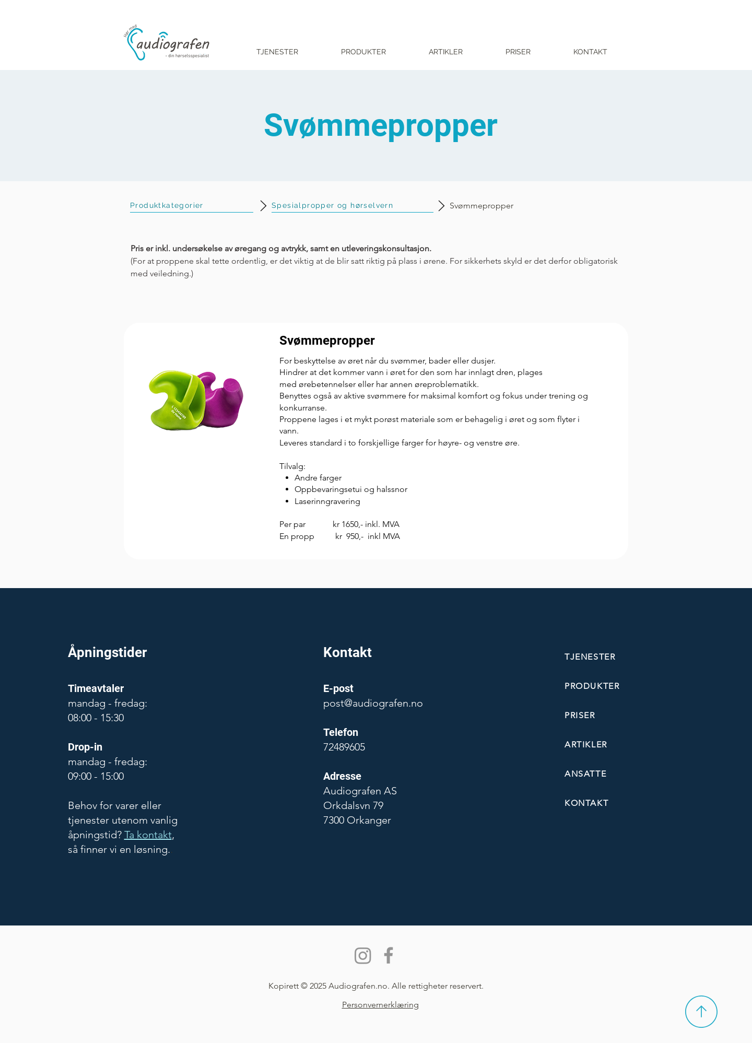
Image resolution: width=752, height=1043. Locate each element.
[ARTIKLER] (626, 744)
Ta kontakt (148, 834)
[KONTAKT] (626, 803)
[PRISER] (626, 715)
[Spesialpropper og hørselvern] (352, 205)
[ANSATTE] (626, 774)
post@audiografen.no (373, 703)
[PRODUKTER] (626, 686)
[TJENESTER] (626, 657)
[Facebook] (389, 955)
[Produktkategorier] (191, 205)
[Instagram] (363, 955)
